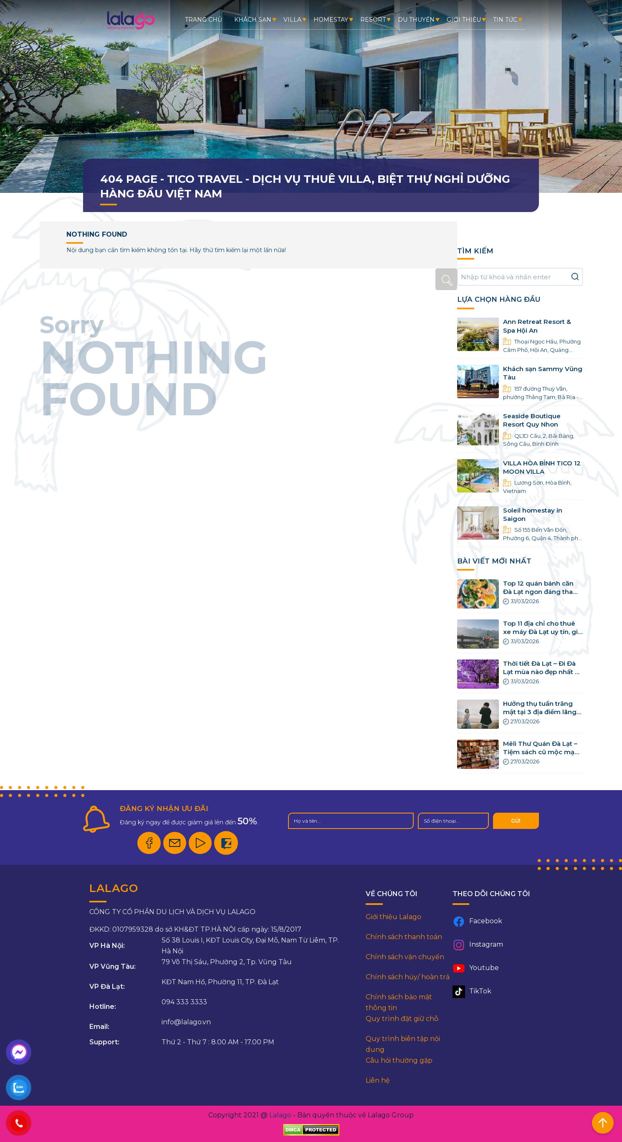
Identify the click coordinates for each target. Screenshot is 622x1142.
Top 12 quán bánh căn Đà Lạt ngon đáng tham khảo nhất (541, 591)
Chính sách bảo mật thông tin (399, 1002)
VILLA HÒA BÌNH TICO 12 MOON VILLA (542, 467)
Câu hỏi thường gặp (399, 1060)
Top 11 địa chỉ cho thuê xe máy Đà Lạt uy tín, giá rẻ (542, 631)
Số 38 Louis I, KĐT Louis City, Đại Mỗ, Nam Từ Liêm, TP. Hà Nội (250, 945)
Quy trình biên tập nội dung (403, 1044)
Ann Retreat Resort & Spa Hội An (537, 326)
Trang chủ (203, 19)
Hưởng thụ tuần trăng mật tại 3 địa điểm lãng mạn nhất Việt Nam (539, 712)
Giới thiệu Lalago (393, 917)
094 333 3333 (184, 1002)
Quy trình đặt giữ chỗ (402, 1019)
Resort (373, 19)
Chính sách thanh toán (404, 937)
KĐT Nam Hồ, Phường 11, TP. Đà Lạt (220, 982)
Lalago (280, 1115)
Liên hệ (378, 1080)
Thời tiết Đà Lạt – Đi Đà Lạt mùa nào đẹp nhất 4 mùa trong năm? (541, 672)
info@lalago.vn (186, 1022)
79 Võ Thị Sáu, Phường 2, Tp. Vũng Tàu (227, 962)
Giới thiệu (464, 19)
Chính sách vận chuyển (405, 957)
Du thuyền (416, 19)
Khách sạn (252, 19)
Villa (292, 19)
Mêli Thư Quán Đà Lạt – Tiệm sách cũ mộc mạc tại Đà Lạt (540, 752)
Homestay (331, 19)
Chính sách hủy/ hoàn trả (408, 977)
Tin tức (505, 19)
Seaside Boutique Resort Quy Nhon (532, 420)
